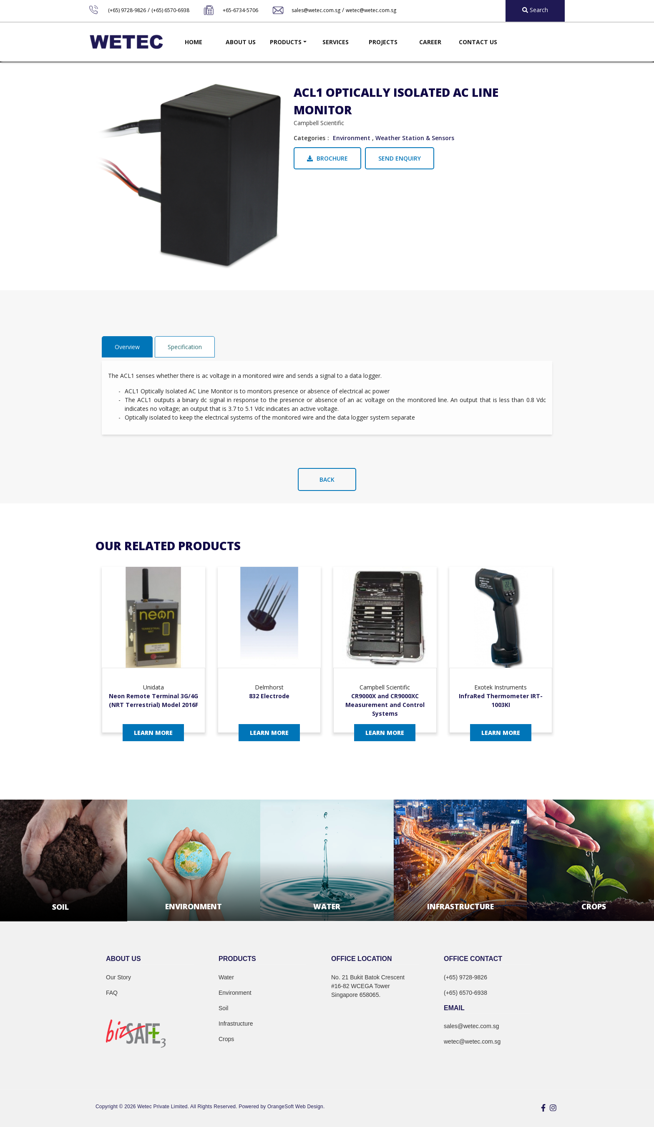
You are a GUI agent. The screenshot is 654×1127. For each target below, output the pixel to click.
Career (430, 42)
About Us (241, 42)
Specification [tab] (185, 347)
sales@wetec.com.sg (316, 10)
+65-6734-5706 (240, 10)
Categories (309, 138)
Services (335, 42)
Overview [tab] (127, 347)
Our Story (118, 977)
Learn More (153, 733)
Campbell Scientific (319, 123)
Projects (383, 42)
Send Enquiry (399, 158)
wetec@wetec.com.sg (371, 10)
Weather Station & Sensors (414, 138)
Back (327, 479)
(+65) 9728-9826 (127, 10)
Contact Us (478, 42)
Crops (226, 1039)
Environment (351, 138)
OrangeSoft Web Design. (295, 1106)
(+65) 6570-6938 (170, 10)
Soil (223, 1008)
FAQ (112, 992)
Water (226, 977)
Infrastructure (236, 1023)
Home (193, 42)
